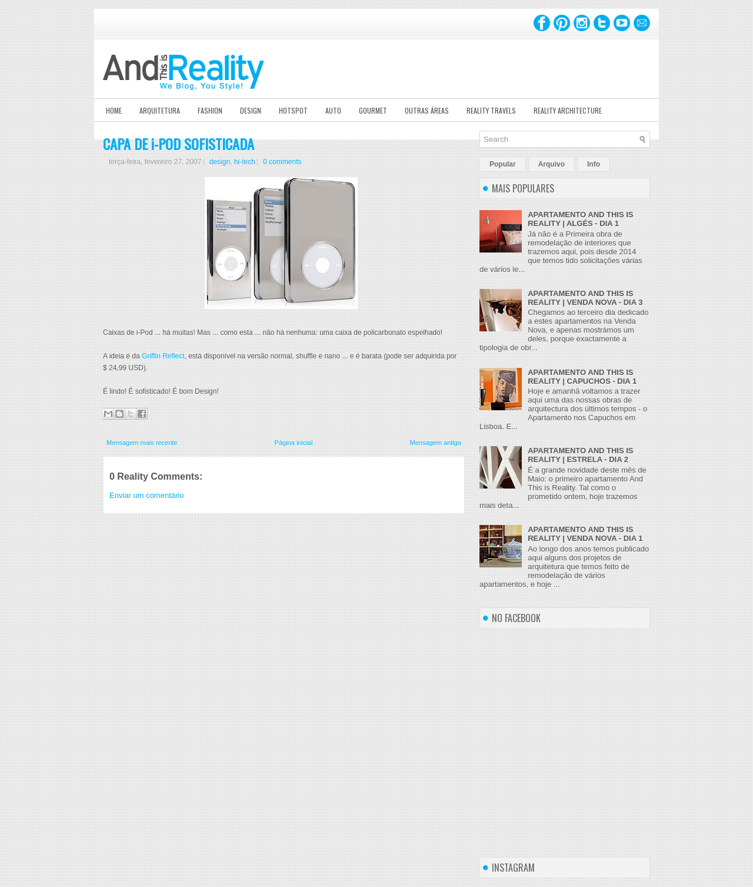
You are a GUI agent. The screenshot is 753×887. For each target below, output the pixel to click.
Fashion (210, 110)
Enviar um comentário (146, 495)
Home (114, 110)
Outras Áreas (427, 110)
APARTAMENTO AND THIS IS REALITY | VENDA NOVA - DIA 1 (585, 534)
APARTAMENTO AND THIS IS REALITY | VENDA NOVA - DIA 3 (585, 298)
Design (250, 110)
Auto (333, 110)
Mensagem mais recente (141, 442)
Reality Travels (491, 110)
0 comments (282, 162)
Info (593, 164)
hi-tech (244, 162)
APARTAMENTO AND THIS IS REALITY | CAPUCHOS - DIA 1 (582, 377)
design (219, 162)
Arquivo (551, 164)
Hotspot (293, 110)
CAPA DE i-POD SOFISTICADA (178, 144)
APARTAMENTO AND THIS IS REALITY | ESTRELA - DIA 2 (580, 455)
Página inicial (294, 442)
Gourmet (373, 110)
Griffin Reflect (163, 356)
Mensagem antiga (435, 442)
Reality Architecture (568, 110)
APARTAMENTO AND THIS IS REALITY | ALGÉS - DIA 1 (580, 219)
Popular (502, 164)
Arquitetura (159, 110)
